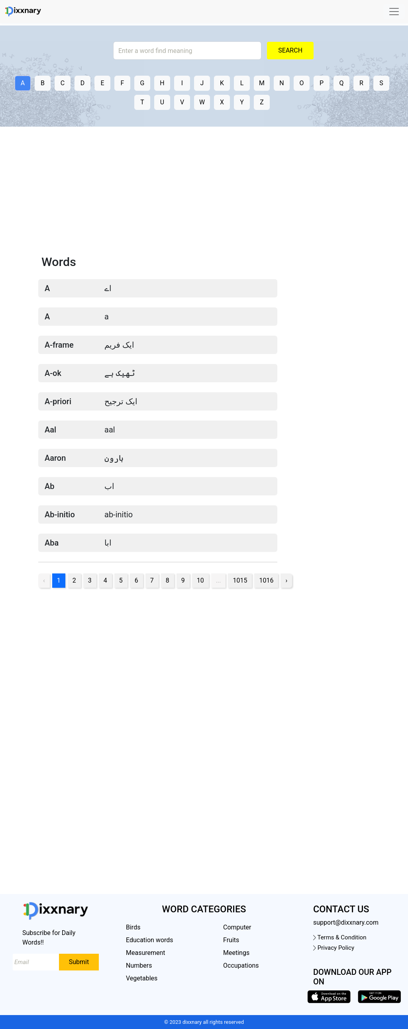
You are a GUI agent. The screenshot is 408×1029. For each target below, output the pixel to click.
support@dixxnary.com (346, 922)
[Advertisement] (204, 192)
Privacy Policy (333, 947)
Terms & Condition (339, 937)
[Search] (187, 50)
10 (200, 580)
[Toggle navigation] (394, 11)
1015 (240, 580)
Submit (79, 962)
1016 (266, 580)
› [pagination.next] (286, 580)
